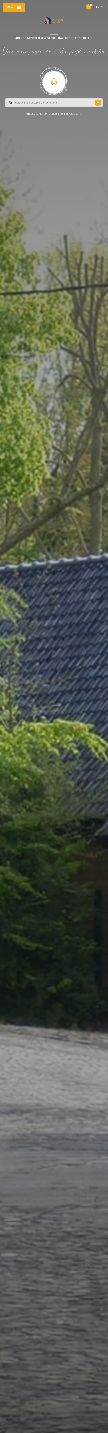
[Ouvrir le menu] (14, 7)
